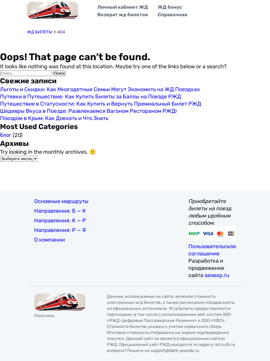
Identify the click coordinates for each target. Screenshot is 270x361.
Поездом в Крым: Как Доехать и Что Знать (54, 118)
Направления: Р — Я (60, 230)
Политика (44, 315)
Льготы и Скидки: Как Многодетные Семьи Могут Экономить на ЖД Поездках (100, 89)
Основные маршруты (61, 201)
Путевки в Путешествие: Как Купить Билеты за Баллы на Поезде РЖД (90, 96)
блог (5, 135)
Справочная (172, 14)
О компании (49, 239)
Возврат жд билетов (122, 14)
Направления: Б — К (60, 211)
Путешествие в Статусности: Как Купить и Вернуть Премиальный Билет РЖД (100, 103)
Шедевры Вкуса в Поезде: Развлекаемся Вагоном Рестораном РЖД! (88, 111)
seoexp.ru (217, 275)
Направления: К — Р (60, 220)
